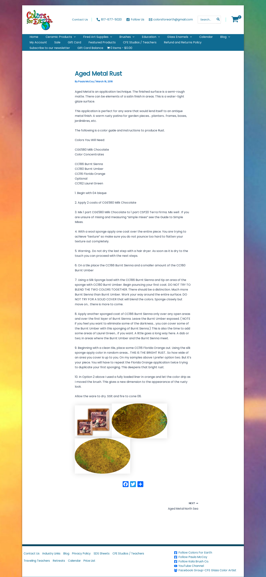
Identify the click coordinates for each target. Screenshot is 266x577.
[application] (69, 38)
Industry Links (54, 554)
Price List (95, 562)
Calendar (79, 562)
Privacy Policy (87, 554)
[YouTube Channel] (208, 566)
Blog (70, 554)
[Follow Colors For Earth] (208, 552)
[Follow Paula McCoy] (208, 557)
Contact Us (32, 554)
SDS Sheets (109, 554)
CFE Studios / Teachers (137, 554)
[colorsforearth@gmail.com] (171, 19)
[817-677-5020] (109, 19)
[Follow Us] (135, 19)
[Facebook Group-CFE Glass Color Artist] (208, 570)
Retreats (62, 562)
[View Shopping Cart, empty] (235, 19)
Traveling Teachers (38, 562)
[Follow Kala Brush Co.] (208, 561)
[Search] (218, 19)
